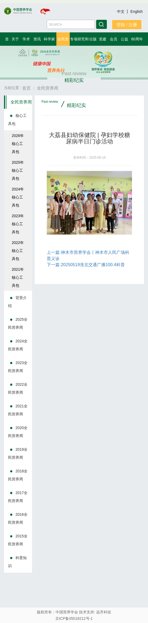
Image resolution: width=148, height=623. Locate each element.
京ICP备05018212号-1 (74, 618)
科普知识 (17, 562)
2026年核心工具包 (18, 143)
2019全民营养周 (18, 453)
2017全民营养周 (18, 497)
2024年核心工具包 (18, 197)
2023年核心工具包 (18, 224)
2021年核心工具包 (18, 277)
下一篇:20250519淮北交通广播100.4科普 (86, 264)
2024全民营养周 (18, 345)
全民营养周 (21, 102)
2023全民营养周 (18, 367)
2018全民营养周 (18, 475)
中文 (121, 11)
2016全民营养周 (18, 518)
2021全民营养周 (18, 410)
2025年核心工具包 (18, 170)
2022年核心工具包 (18, 250)
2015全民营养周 (18, 540)
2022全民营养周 (18, 388)
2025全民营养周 (18, 323)
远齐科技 (103, 612)
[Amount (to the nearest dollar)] (71, 24)
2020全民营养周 (18, 432)
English (136, 11)
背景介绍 (17, 302)
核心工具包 (17, 119)
